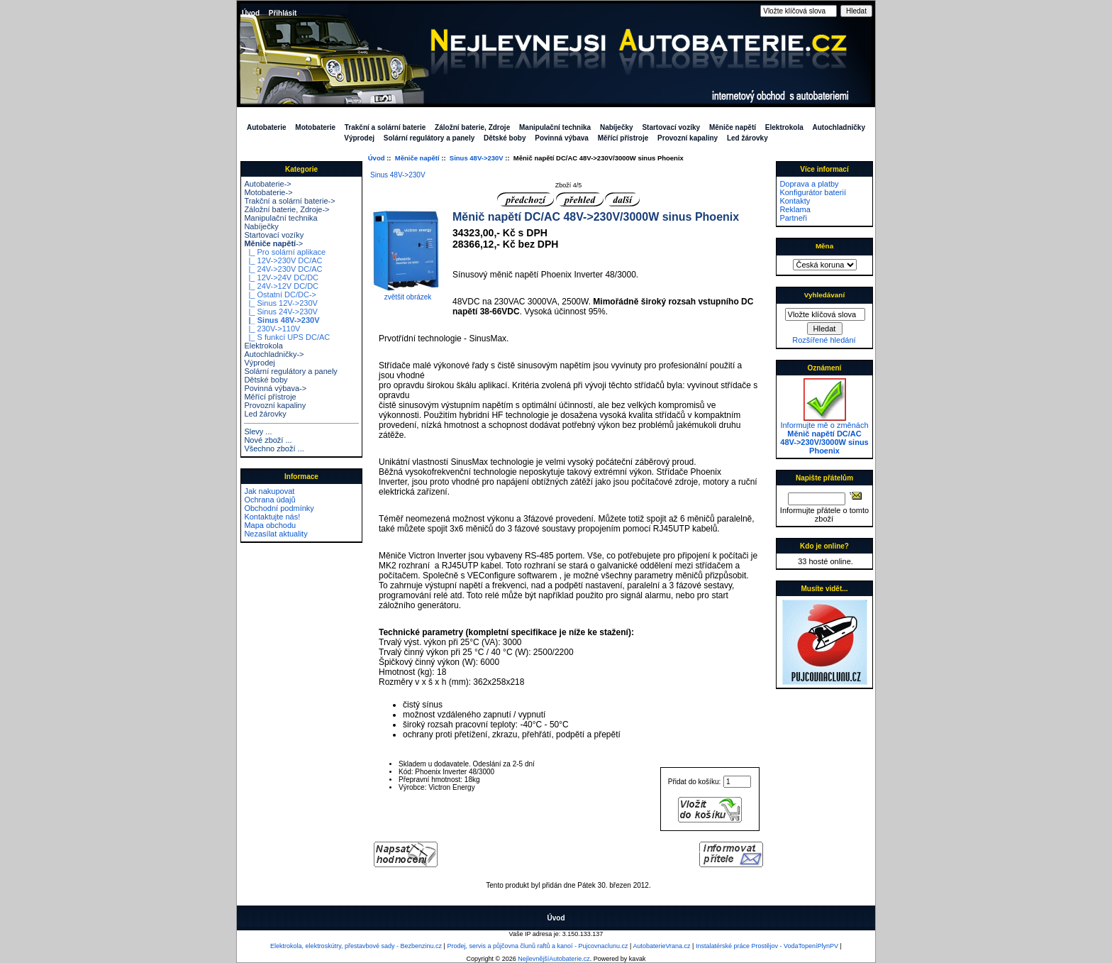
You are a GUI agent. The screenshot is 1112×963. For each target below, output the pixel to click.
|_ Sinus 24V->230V (280, 311)
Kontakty (794, 201)
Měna (824, 246)
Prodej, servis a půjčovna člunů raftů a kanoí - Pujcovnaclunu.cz (537, 946)
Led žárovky (747, 138)
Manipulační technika (555, 127)
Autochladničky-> (274, 354)
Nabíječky (616, 127)
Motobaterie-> (268, 192)
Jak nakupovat (269, 491)
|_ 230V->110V (272, 328)
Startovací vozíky (671, 127)
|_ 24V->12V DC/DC (281, 286)
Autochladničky (839, 127)
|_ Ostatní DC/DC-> (280, 294)
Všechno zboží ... (274, 448)
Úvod (251, 13)
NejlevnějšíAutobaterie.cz (554, 958)
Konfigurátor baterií (812, 192)
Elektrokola (784, 127)
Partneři (793, 218)
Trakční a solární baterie (385, 127)
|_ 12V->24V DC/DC (281, 277)
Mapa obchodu (270, 525)
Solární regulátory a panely (429, 138)
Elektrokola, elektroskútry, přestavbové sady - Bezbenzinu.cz (356, 946)
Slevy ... (258, 431)
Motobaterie (315, 127)
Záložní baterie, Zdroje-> (286, 209)
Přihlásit (282, 13)
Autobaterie (267, 127)
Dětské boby (505, 138)
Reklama (794, 209)
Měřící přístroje (623, 138)
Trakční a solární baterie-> (289, 201)
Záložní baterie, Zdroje (472, 127)
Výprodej (359, 138)
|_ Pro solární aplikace (285, 252)
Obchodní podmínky (278, 508)
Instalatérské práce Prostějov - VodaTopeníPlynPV (767, 946)
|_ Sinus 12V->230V (280, 303)
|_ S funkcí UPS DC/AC (287, 337)
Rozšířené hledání (823, 340)
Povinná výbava (562, 138)
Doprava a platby (808, 184)
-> (273, 243)
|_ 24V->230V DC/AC (283, 269)
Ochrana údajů (269, 499)
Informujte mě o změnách (824, 434)
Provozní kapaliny (687, 138)
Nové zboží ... (267, 440)
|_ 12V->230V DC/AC (283, 260)
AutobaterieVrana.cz (661, 946)
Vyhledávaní (824, 295)
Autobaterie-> (267, 184)
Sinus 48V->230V (477, 158)
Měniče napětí (417, 158)
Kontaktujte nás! (272, 516)
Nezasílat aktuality (275, 533)
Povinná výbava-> (275, 388)
